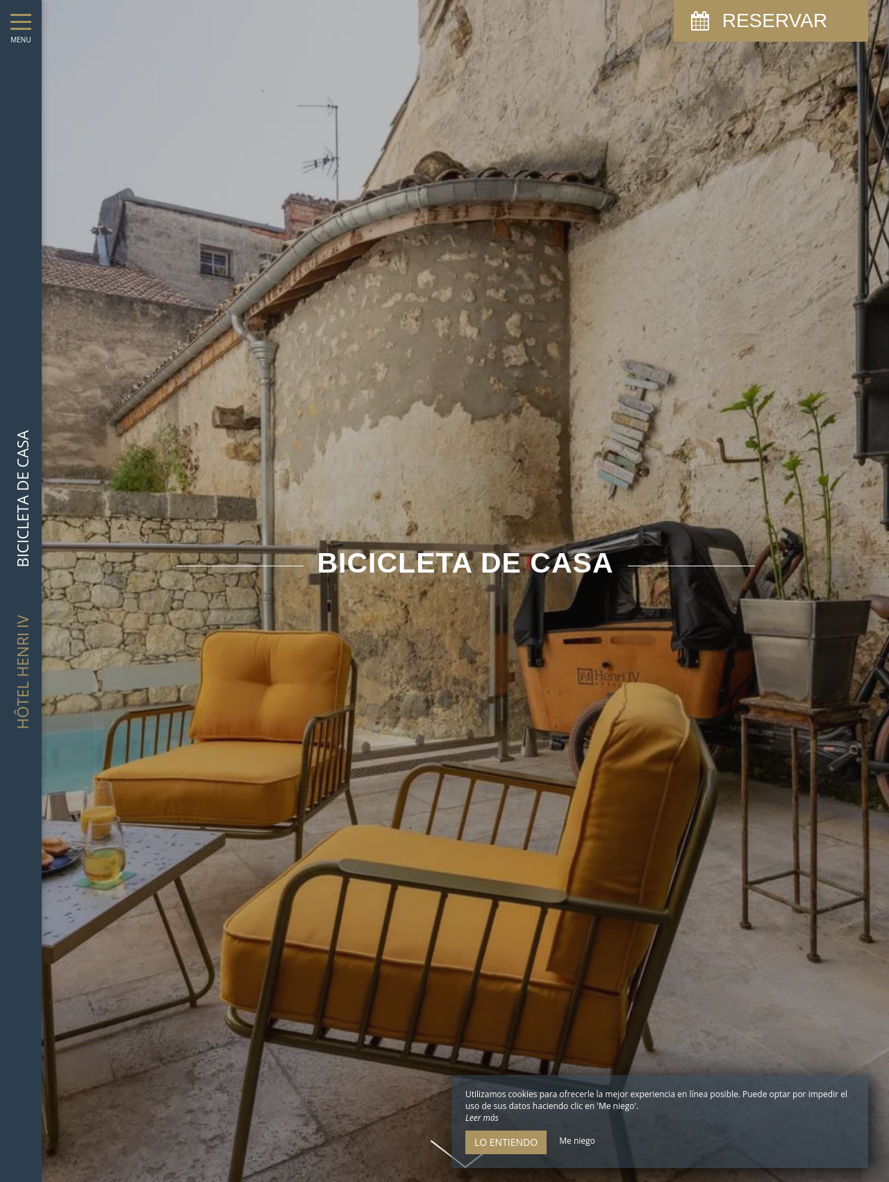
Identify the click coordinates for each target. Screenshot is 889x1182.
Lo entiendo (506, 1142)
